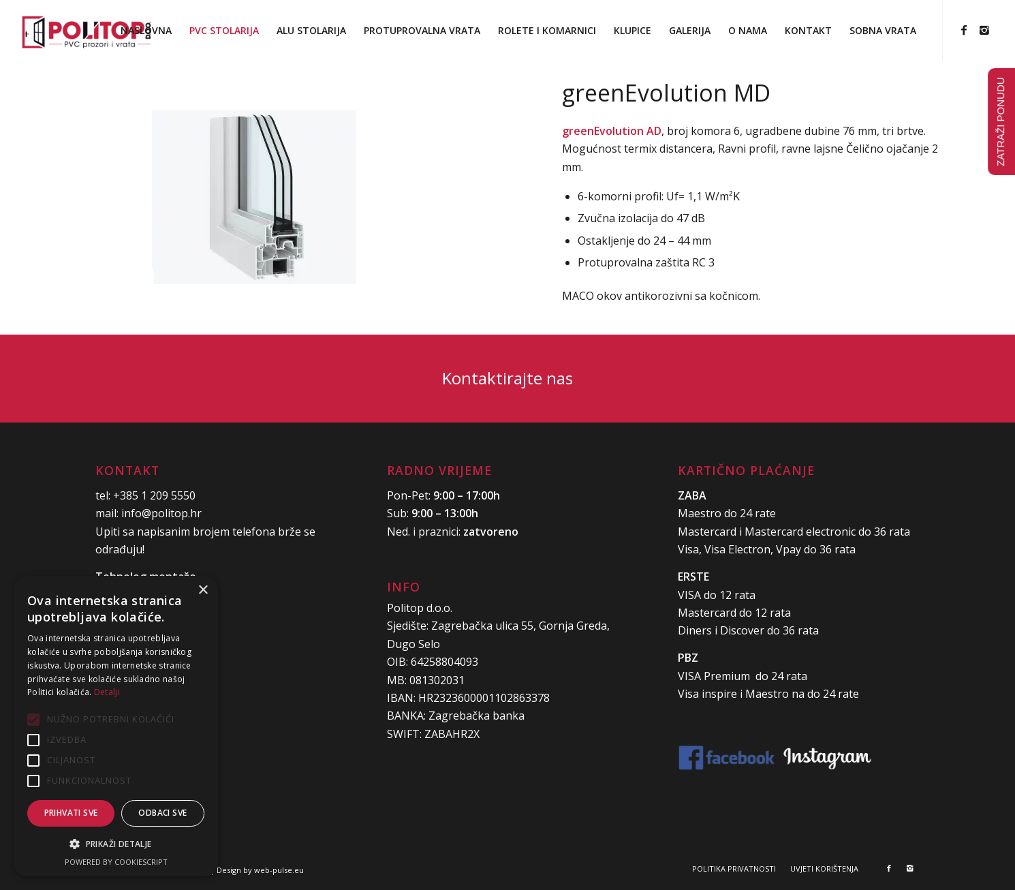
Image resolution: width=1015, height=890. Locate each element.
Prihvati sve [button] (71, 812)
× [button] (203, 590)
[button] (115, 844)
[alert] (116, 726)
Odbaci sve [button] (162, 812)
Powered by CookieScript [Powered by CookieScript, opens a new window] (116, 862)
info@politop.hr (161, 513)
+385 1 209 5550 (154, 495)
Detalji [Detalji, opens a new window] (107, 692)
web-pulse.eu (279, 870)
